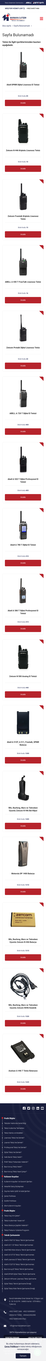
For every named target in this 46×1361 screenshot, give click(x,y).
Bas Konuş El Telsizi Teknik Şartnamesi (18, 1269)
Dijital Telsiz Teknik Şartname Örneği (17, 1284)
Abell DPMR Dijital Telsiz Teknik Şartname (19, 1274)
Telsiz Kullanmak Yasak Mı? (14, 1221)
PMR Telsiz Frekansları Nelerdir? (16, 1162)
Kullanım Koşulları (11, 1176)
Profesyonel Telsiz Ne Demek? (15, 1147)
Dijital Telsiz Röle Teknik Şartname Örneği (19, 1289)
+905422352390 (29, 1315)
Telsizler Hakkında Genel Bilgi (15, 1123)
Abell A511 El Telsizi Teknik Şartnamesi (18, 1245)
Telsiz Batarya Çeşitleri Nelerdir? (16, 1225)
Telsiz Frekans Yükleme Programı (16, 1230)
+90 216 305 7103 (35, 1338)
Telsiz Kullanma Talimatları (14, 1128)
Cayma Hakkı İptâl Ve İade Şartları (17, 1191)
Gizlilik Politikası (10, 1201)
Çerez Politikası (10, 1196)
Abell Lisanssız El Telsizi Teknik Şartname (19, 1260)
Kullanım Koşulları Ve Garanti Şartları (18, 1182)
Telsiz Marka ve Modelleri (13, 1133)
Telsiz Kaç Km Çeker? (12, 1216)
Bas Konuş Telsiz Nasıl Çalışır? (15, 1172)
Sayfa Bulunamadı (22, 26)
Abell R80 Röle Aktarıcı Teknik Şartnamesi (19, 1250)
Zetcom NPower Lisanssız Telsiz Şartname (20, 1279)
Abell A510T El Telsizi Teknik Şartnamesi (19, 1255)
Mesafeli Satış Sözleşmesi (14, 1186)
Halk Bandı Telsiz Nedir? (13, 1157)
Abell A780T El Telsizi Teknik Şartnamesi (19, 1240)
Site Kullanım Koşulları (12, 1206)
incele (23, 103)
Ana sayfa (6, 26)
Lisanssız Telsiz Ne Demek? (14, 1138)
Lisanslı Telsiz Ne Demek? (13, 1143)
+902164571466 (32, 8)
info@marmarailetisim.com (19, 1326)
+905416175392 (15, 1315)
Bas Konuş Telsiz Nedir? (13, 1167)
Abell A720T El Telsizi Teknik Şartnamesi (19, 1264)
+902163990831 (29, 1311)
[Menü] (41, 18)
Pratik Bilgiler (9, 1118)
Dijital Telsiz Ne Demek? (13, 1152)
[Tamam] (23, 1355)
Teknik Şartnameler (12, 1235)
